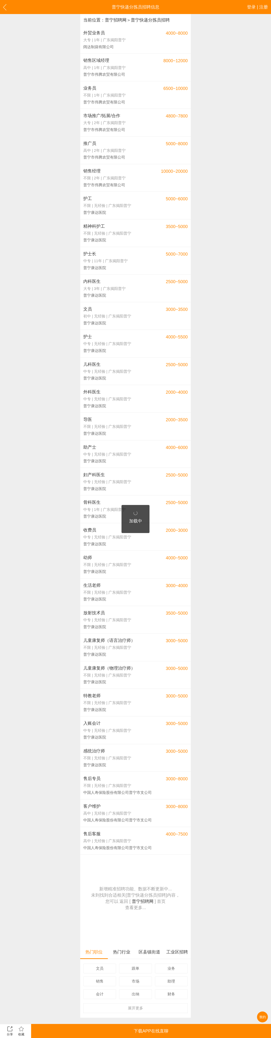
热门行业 (121, 951)
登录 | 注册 (257, 7)
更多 (135, 1008)
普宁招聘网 (116, 20)
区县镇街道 (149, 951)
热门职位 (94, 951)
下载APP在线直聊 (151, 1030)
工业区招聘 (177, 951)
